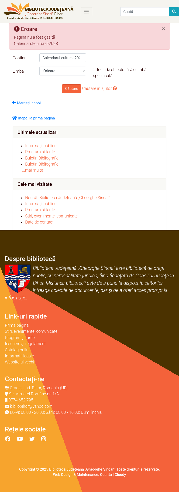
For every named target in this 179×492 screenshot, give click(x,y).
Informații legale (19, 356)
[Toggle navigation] (86, 11)
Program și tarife (40, 151)
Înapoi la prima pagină (33, 117)
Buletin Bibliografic (42, 158)
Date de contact (39, 222)
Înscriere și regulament (25, 343)
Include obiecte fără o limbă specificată (120, 72)
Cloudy (120, 474)
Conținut (20, 58)
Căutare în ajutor (99, 88)
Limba (18, 71)
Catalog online (18, 350)
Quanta (106, 474)
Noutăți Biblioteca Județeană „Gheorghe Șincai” (67, 197)
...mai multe (32, 170)
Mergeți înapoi (26, 102)
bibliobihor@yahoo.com (31, 406)
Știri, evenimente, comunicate (51, 216)
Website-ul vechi (19, 362)
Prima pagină (17, 325)
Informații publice (40, 145)
